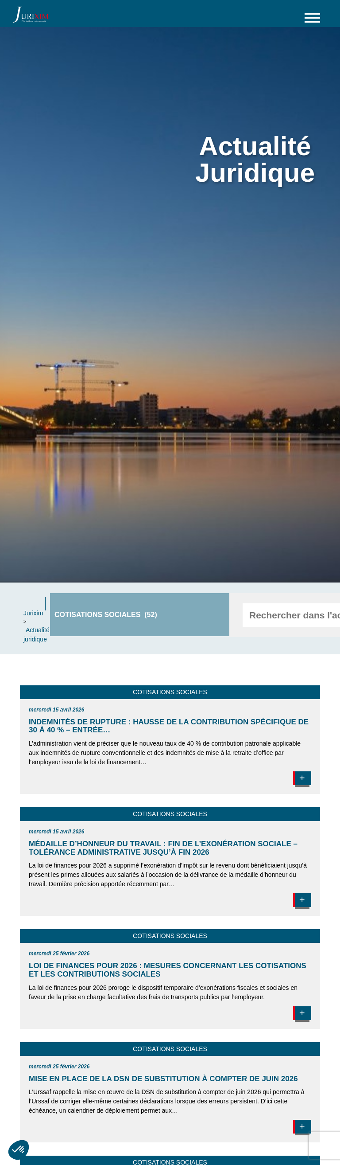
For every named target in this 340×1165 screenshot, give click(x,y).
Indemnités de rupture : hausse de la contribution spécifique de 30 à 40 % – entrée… (169, 726)
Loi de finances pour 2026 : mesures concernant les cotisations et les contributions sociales (167, 970)
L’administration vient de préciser (74, 743)
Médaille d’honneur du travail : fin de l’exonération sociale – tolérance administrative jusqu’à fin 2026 (163, 848)
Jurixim (33, 613)
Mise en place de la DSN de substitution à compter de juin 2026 (163, 1079)
